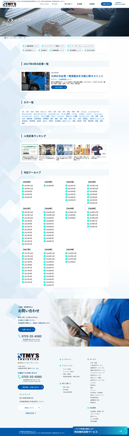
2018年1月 (93, 227)
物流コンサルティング (96, 395)
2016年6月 (50, 270)
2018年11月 (94, 215)
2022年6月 (93, 194)
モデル (53, 116)
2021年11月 (28, 215)
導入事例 (65, 389)
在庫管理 (46, 118)
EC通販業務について (32, 46)
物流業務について (76, 50)
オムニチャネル (27, 114)
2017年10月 (28, 259)
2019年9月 (72, 215)
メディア (36, 116)
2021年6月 (28, 229)
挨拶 (51, 118)
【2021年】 (26, 208)
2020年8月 (50, 221)
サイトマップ (25, 394)
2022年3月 (93, 200)
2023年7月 (72, 186)
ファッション (98, 114)
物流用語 (32, 121)
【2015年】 (70, 249)
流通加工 (85, 118)
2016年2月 (50, 282)
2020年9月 (50, 218)
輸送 (96, 121)
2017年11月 (28, 256)
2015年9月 (72, 262)
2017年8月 (28, 265)
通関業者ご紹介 (95, 400)
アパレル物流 (67, 369)
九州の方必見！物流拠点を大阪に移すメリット (77, 76)
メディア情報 (45, 116)
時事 (65, 118)
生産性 (39, 121)
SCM (54, 111)
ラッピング (60, 116)
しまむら (82, 114)
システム (74, 114)
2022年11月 (94, 186)
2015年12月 (72, 253)
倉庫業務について (58, 50)
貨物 (84, 121)
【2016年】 (48, 249)
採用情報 (92, 4)
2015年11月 (72, 256)
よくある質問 (94, 419)
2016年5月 (50, 273)
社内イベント (66, 121)
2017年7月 (28, 268)
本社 (70, 118)
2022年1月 (93, 203)
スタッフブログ (95, 414)
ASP (27, 111)
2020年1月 (50, 241)
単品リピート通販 (71, 116)
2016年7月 (50, 268)
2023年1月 (72, 200)
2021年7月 (28, 227)
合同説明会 (37, 118)
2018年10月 (94, 218)
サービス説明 (65, 114)
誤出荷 (79, 121)
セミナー (89, 114)
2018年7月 (93, 221)
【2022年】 (92, 182)
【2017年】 (26, 249)
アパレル (84, 111)
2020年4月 (50, 232)
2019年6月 (72, 218)
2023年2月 (72, 197)
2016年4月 (50, 276)
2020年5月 (50, 229)
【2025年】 (26, 182)
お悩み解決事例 (67, 392)
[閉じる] (126, 428)
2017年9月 (28, 262)
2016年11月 (50, 256)
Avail (32, 111)
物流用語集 (93, 421)
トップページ (66, 359)
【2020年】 (48, 208)
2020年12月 (50, 212)
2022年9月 (93, 191)
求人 (74, 118)
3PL (23, 111)
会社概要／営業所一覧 (96, 411)
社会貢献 (58, 121)
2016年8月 (50, 265)
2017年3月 (28, 276)
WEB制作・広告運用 (96, 392)
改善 (61, 118)
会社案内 (44, 50)
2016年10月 (50, 259)
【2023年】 (70, 182)
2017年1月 (28, 282)
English (118, 2)
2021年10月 (28, 218)
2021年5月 (28, 232)
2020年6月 (50, 227)
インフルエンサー (94, 111)
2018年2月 (93, 224)
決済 (79, 118)
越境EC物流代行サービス (97, 370)
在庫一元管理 (67, 374)
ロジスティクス (84, 116)
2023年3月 (72, 194)
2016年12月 (50, 253)
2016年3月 (50, 279)
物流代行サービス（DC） (97, 380)
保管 (96, 116)
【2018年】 (92, 208)
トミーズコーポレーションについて (82, 46)
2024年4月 (50, 186)
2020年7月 (50, 224)
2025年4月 (28, 191)
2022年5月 (93, 197)
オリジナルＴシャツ (40, 114)
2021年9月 (28, 221)
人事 (92, 116)
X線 (78, 111)
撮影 (56, 118)
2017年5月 (28, 270)
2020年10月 (50, 215)
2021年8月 (28, 224)
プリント (93, 390)
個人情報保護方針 (27, 398)
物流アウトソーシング (97, 118)
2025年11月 (28, 188)
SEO (59, 111)
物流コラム (93, 416)
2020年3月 (50, 235)
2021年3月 (28, 238)
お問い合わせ (107, 4)
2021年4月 (28, 235)
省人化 (45, 121)
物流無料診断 (94, 397)
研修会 (51, 121)
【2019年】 (70, 208)
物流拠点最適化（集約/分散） (72, 376)
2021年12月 (28, 212)
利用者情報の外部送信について (32, 401)
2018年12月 (94, 212)
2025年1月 (28, 197)
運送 (101, 121)
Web (68, 111)
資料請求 (91, 121)
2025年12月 (28, 186)
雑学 (23, 123)
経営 (74, 121)
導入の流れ (66, 387)
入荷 (23, 118)
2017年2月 (28, 279)
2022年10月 (94, 188)
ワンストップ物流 (68, 371)
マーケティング (27, 116)
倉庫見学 (93, 402)
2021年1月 (28, 244)
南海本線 (29, 118)
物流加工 (93, 385)
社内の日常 (90, 50)
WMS (73, 111)
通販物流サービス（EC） (97, 368)
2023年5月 (72, 188)
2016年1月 (50, 285)
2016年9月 (50, 262)
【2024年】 (48, 182)
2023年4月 (72, 191)
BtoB (37, 111)
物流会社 (25, 121)
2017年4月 (28, 273)
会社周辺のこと (30, 50)
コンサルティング (53, 114)
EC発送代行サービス (96, 365)
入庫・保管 (93, 363)
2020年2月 (50, 238)
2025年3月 (28, 194)
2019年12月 (72, 212)
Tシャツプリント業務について (54, 46)
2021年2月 (28, 241)
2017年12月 (28, 253)
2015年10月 (72, 259)
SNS (63, 111)
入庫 (101, 116)
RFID (49, 111)
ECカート (44, 111)
